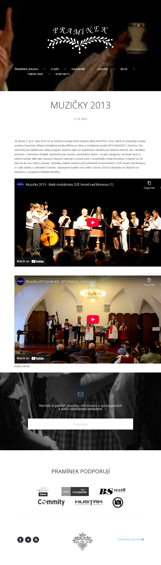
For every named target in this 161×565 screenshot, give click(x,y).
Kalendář (78, 69)
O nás (55, 69)
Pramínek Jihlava (26, 69)
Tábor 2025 (35, 74)
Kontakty (63, 74)
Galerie (103, 69)
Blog (124, 69)
